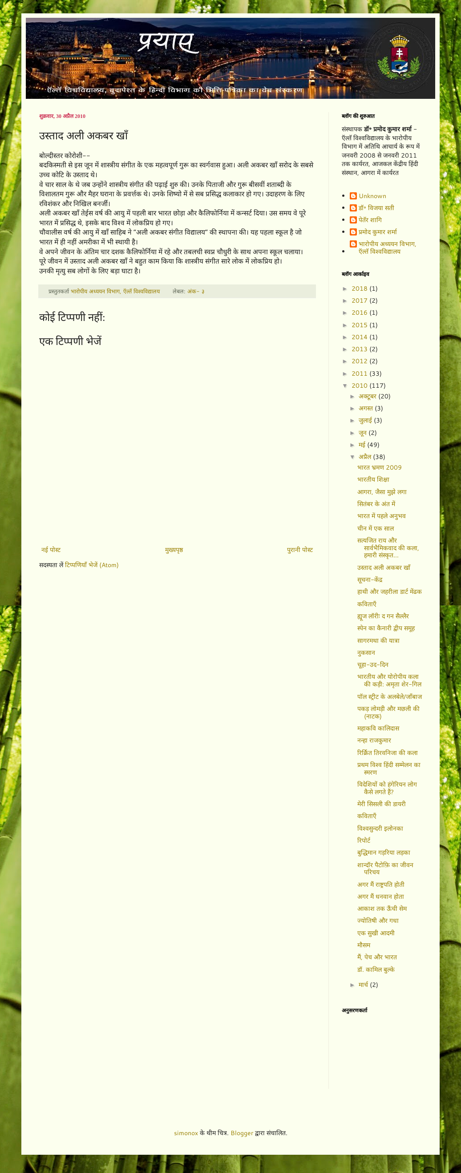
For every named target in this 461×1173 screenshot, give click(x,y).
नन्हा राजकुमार (374, 740)
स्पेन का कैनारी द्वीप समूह (386, 628)
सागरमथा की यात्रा (378, 640)
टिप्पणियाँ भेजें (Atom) (92, 564)
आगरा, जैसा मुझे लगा (382, 491)
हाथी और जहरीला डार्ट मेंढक (389, 591)
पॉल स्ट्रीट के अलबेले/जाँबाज (389, 696)
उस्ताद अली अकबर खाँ (383, 567)
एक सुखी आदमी (376, 933)
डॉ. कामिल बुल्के (376, 969)
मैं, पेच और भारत (377, 957)
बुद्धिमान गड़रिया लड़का (383, 852)
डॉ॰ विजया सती (376, 208)
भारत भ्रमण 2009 (379, 467)
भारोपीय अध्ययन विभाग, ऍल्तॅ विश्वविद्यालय (388, 248)
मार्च (364, 984)
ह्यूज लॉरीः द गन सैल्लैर (383, 616)
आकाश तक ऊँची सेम (382, 908)
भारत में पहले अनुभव (381, 515)
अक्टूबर (368, 396)
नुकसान (366, 652)
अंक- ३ (196, 291)
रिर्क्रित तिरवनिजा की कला (387, 752)
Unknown (372, 196)
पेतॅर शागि (370, 220)
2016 (360, 312)
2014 (360, 337)
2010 (360, 385)
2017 (360, 300)
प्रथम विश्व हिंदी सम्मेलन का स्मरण (389, 768)
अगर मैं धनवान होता (380, 896)
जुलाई (366, 420)
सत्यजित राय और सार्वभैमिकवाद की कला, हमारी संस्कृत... (388, 548)
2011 (360, 373)
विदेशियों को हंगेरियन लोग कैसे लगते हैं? (387, 788)
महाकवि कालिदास (378, 728)
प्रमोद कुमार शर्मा (378, 232)
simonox (186, 1132)
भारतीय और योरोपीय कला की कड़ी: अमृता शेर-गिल (389, 680)
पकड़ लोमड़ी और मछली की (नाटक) (388, 712)
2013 (360, 349)
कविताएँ (366, 604)
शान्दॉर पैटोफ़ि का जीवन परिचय (385, 868)
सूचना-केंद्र (369, 579)
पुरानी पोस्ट (300, 549)
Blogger (241, 1132)
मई (363, 444)
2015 (360, 325)
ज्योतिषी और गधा (378, 920)
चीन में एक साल (375, 528)
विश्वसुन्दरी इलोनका (380, 828)
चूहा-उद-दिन (372, 664)
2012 (360, 361)
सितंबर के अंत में (376, 503)
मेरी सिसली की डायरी (381, 804)
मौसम (363, 945)
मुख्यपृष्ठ (174, 549)
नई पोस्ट (51, 549)
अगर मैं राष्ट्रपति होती (380, 884)
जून (363, 432)
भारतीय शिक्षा (373, 479)
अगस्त (367, 408)
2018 (360, 288)
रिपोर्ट (363, 840)
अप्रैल (366, 456)
